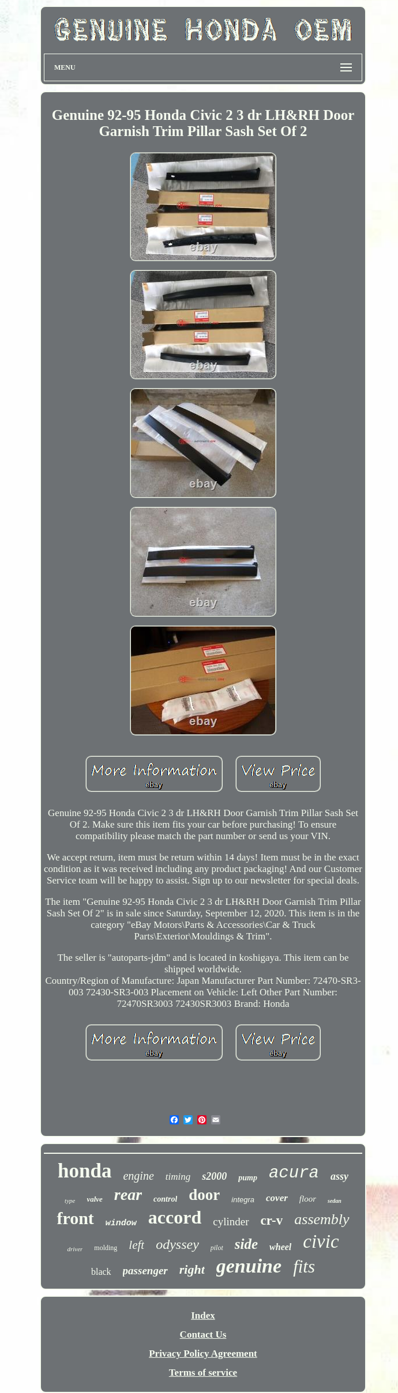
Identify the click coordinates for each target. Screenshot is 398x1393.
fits (304, 1266)
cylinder (231, 1221)
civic (321, 1241)
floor (307, 1198)
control (165, 1199)
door (204, 1194)
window (121, 1223)
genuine (248, 1266)
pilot (217, 1248)
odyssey (177, 1244)
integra (242, 1199)
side (246, 1244)
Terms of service (203, 1372)
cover (277, 1197)
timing (178, 1176)
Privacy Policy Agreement (203, 1353)
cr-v (272, 1220)
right (192, 1269)
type (70, 1200)
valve (94, 1199)
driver (74, 1248)
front (75, 1218)
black (101, 1272)
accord (174, 1217)
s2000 (214, 1176)
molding (105, 1248)
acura (294, 1173)
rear (128, 1194)
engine (138, 1175)
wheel (280, 1247)
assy (339, 1176)
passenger (145, 1270)
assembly (321, 1219)
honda (84, 1171)
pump (247, 1177)
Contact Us (203, 1334)
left (136, 1245)
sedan (334, 1201)
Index (203, 1315)
